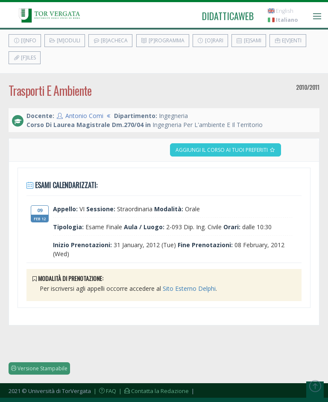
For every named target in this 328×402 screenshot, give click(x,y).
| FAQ (104, 391)
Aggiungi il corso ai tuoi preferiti (225, 150)
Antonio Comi (84, 116)
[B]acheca (110, 40)
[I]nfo (24, 40)
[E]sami (248, 40)
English (280, 11)
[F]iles (24, 57)
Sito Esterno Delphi (189, 288)
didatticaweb (228, 16)
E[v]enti (288, 40)
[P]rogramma (162, 40)
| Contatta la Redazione (153, 391)
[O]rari (210, 40)
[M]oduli (64, 40)
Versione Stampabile (39, 368)
